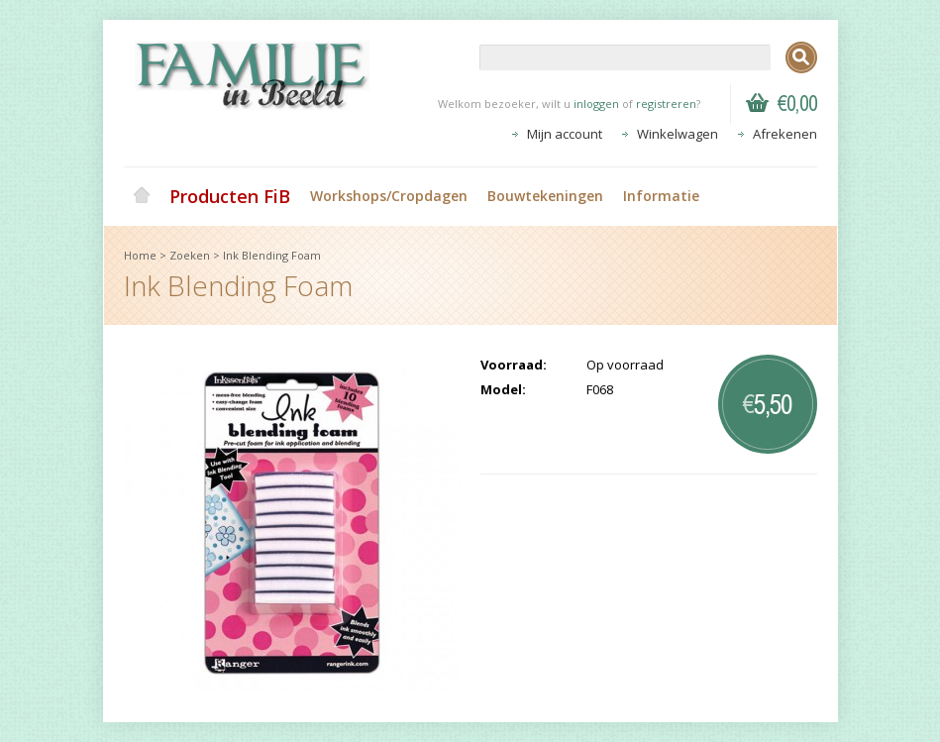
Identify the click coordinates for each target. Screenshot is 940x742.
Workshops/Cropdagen (389, 195)
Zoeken (189, 255)
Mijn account (564, 134)
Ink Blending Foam (272, 255)
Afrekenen (785, 134)
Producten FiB (229, 196)
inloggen (596, 103)
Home (141, 196)
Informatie (661, 195)
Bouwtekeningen (545, 195)
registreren (666, 103)
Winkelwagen (677, 134)
